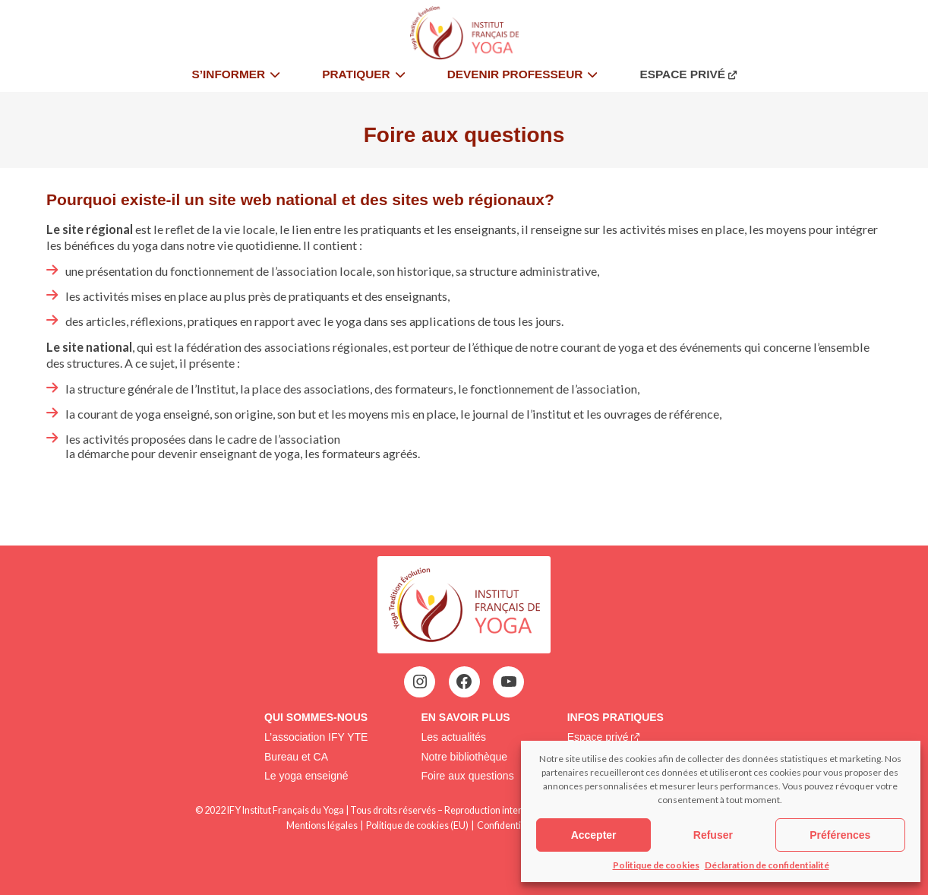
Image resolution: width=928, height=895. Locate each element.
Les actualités (453, 737)
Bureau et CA (296, 757)
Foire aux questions (467, 776)
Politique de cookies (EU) (417, 825)
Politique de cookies (656, 865)
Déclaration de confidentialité (767, 865)
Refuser (713, 835)
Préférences (840, 835)
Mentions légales (322, 825)
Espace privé (598, 737)
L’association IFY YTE (316, 737)
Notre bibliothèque (464, 757)
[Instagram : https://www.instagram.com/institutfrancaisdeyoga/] (420, 681)
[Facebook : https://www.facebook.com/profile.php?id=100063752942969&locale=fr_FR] (464, 681)
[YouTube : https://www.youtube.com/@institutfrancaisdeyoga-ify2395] (509, 681)
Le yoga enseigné (306, 776)
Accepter (594, 835)
